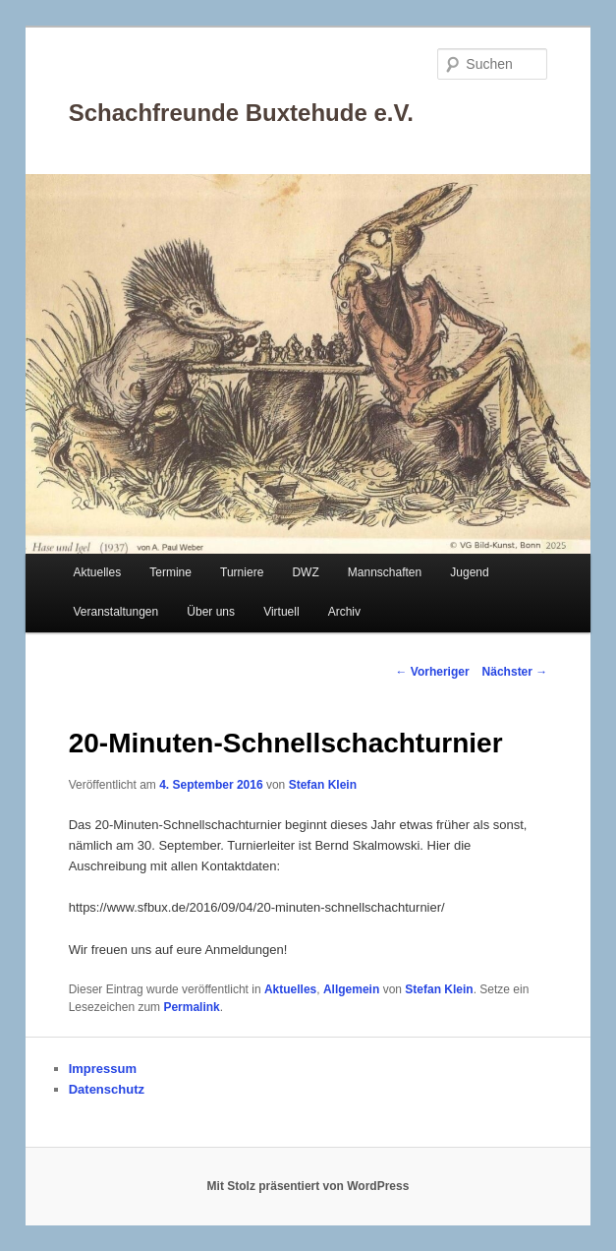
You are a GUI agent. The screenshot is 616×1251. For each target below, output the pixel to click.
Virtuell (281, 612)
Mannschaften (384, 572)
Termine (170, 572)
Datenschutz (106, 1089)
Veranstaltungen (115, 612)
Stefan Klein (323, 785)
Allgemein (351, 989)
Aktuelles (97, 572)
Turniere (241, 572)
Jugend (469, 572)
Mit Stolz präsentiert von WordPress (308, 1186)
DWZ (305, 572)
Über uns (211, 612)
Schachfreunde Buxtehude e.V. (241, 112)
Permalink (191, 1007)
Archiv (344, 612)
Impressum (103, 1068)
